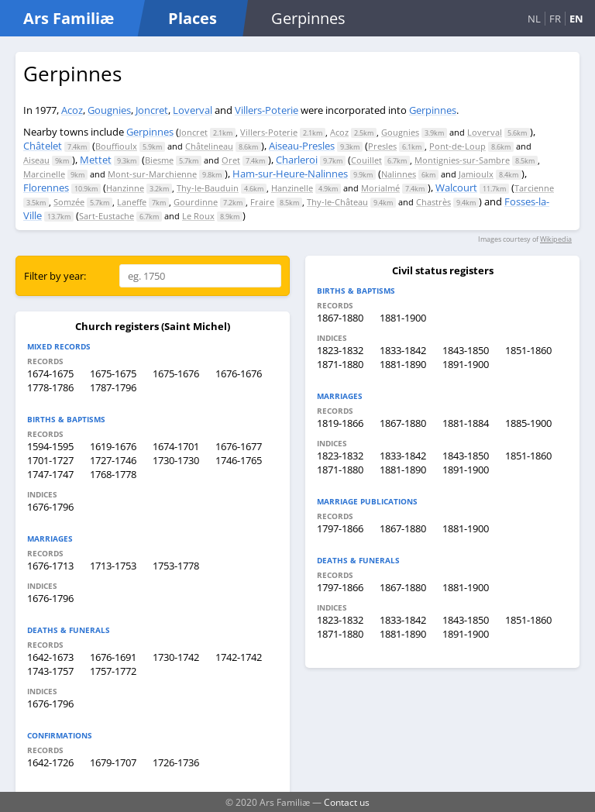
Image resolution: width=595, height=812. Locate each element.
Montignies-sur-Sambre (462, 160)
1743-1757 (50, 671)
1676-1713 (50, 566)
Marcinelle (44, 174)
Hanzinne (125, 188)
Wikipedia (556, 239)
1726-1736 (176, 762)
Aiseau (36, 160)
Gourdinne (196, 202)
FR (555, 19)
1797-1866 (340, 528)
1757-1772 (113, 671)
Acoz (72, 110)
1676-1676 (238, 373)
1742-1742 (238, 657)
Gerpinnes (432, 110)
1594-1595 (50, 446)
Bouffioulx (116, 146)
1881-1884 (465, 423)
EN (576, 19)
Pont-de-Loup (457, 146)
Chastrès (433, 202)
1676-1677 (238, 446)
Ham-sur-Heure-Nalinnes (290, 174)
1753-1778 (176, 566)
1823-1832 (340, 350)
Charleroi (297, 160)
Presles (382, 146)
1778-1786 (50, 387)
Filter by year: (55, 276)
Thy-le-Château (337, 202)
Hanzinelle (292, 188)
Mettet (96, 160)
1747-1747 (50, 474)
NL (534, 19)
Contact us (347, 802)
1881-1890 (403, 364)
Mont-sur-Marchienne (152, 174)
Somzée (68, 202)
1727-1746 (113, 460)
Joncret (152, 110)
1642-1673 (50, 657)
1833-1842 (403, 350)
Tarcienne (534, 188)
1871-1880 (340, 364)
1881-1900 (403, 318)
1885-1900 (528, 423)
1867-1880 (340, 318)
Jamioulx (476, 174)
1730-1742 (176, 657)
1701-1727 (50, 460)
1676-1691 (113, 657)
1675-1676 (176, 373)
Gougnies (109, 110)
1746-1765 (238, 460)
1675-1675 (113, 373)
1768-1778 (113, 474)
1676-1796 (50, 507)
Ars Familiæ (68, 18)
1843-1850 (465, 350)
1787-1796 (113, 387)
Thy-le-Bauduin (208, 188)
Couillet (366, 160)
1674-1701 (176, 446)
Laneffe (131, 202)
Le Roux (198, 216)
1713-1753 (113, 566)
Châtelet (42, 146)
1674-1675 (50, 373)
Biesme (159, 160)
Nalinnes (398, 174)
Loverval (192, 110)
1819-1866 (340, 423)
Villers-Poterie (266, 110)
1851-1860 (528, 350)
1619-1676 (113, 446)
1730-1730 (176, 460)
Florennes (46, 187)
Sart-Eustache (106, 216)
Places (192, 18)
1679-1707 (113, 762)
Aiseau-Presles (302, 146)
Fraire (262, 202)
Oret (231, 160)
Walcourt (456, 187)
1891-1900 (465, 364)
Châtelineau (209, 146)
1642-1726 (50, 762)
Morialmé (380, 188)
